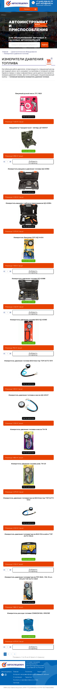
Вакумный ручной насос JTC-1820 (28, 93)
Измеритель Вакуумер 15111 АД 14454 (29, 237)
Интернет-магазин (19, 674)
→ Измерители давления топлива (15, 53)
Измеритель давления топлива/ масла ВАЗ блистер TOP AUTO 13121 (28, 499)
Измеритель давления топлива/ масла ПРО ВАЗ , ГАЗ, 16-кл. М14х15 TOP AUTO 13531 (28, 578)
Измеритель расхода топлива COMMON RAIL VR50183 (28, 613)
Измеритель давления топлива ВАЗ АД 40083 (28, 320)
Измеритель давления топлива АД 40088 (28, 279)
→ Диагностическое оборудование (23, 52)
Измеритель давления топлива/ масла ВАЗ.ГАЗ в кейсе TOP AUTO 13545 (29, 535)
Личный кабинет (43, 5)
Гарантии (28, 677)
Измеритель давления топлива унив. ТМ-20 (28, 464)
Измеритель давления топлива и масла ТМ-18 (28, 429)
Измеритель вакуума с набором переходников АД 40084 (28, 203)
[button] (28, 9)
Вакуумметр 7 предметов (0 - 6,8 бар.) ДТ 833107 (28, 128)
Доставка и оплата (31, 680)
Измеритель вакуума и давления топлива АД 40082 (28, 169)
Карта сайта (41, 671)
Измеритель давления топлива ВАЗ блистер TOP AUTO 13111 (28, 361)
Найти (45, 45)
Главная (5, 52)
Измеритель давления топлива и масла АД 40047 (28, 395)
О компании (17, 677)
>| (14, 654)
